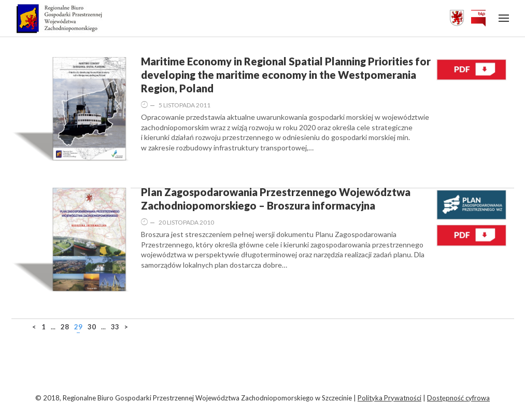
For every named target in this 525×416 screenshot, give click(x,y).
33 (115, 327)
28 (65, 327)
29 (78, 327)
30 (92, 327)
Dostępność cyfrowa (458, 398)
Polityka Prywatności (389, 398)
